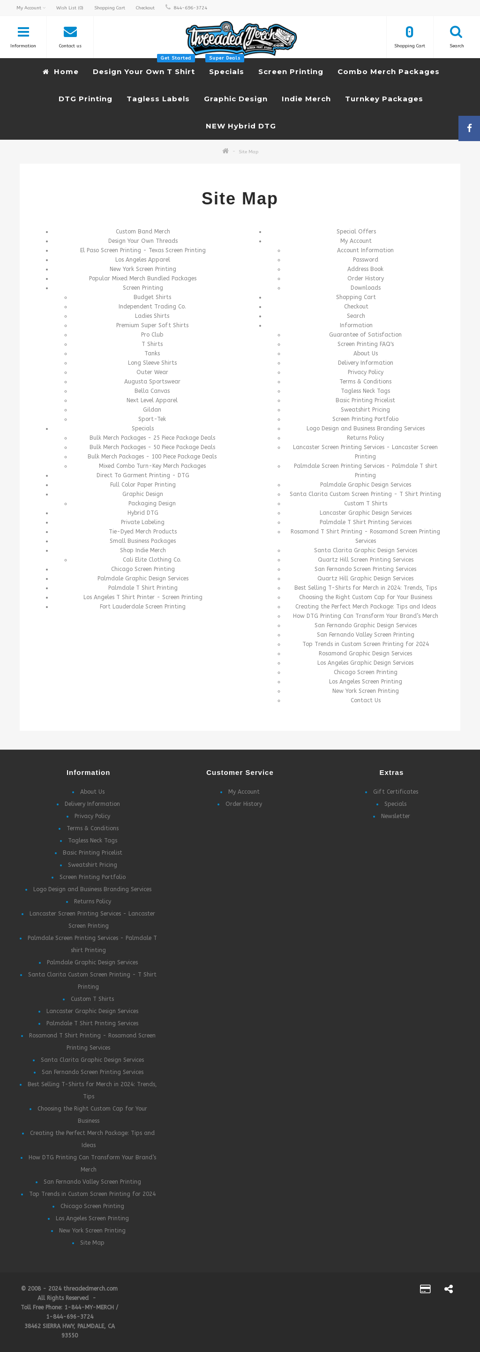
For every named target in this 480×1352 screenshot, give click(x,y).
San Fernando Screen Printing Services (365, 569)
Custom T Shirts (365, 503)
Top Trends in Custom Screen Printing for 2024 (365, 644)
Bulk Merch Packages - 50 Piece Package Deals (152, 447)
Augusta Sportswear (152, 381)
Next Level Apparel (152, 400)
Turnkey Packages (384, 98)
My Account (356, 241)
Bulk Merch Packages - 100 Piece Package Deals (152, 456)
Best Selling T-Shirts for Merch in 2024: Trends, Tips (365, 588)
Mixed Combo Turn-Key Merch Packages (152, 466)
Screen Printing (290, 71)
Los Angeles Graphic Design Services (365, 663)
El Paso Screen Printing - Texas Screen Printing (143, 250)
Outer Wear (152, 372)
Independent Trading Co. (152, 306)
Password (365, 259)
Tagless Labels (158, 98)
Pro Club (152, 334)
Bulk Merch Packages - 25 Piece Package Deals (152, 438)
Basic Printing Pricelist (365, 400)
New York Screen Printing (143, 269)
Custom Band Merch (143, 231)
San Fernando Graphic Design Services (366, 625)
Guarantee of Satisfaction (365, 334)
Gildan (152, 409)
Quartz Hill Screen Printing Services (365, 559)
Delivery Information (365, 363)
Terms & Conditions (365, 381)
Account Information (365, 250)
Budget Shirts (152, 297)
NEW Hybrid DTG (241, 125)
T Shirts (152, 344)
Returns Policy (365, 438)
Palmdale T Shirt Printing (143, 588)
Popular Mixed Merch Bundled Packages (142, 278)
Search (356, 316)
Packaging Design (152, 503)
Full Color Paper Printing (143, 484)
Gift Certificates (395, 792)
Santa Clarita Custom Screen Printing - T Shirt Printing (365, 494)
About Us (365, 353)
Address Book (365, 269)
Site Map (248, 152)
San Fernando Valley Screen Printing (365, 634)
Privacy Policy (365, 372)
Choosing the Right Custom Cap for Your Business (365, 597)
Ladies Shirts (152, 316)
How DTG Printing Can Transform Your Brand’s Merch (365, 616)
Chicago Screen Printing (143, 569)
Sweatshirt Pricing (365, 409)
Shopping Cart (356, 297)
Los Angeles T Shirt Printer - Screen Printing (142, 597)
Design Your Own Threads (143, 241)
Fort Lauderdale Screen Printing (143, 606)
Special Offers (356, 231)
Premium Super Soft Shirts (152, 325)
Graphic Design (236, 98)
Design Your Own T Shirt (144, 67)
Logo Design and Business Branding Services (366, 428)
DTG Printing (85, 98)
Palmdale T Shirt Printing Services (366, 522)
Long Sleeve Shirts (152, 363)
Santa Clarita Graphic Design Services (365, 550)
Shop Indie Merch (143, 550)
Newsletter (395, 816)
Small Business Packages (143, 541)
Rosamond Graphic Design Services (365, 653)
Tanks (152, 353)
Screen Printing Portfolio (365, 419)
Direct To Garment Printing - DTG (143, 475)
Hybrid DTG (143, 513)
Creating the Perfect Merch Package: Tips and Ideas (365, 606)
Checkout (356, 306)
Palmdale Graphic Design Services (143, 578)
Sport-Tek (152, 419)
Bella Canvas (152, 391)
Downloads (366, 288)
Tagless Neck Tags (365, 391)
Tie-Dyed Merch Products (143, 531)
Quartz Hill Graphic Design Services (365, 578)
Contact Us (366, 700)
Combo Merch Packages (389, 71)
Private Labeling (143, 522)
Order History (365, 278)
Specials (224, 67)
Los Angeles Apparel (142, 259)
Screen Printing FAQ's (366, 344)
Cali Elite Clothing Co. (152, 559)
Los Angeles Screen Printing (365, 681)
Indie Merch (306, 98)
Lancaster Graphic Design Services (366, 513)
